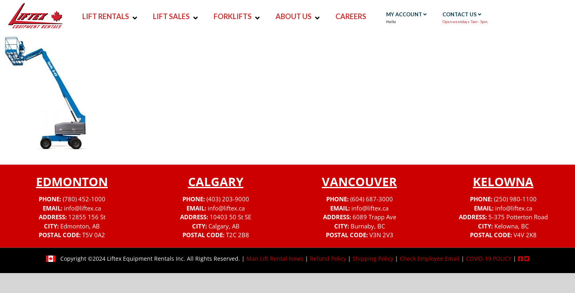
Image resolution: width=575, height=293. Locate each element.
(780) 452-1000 (84, 199)
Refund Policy (328, 258)
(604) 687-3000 (371, 199)
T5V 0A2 (93, 235)
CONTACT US (461, 14)
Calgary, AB (224, 226)
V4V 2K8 (525, 235)
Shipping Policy (373, 258)
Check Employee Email (430, 258)
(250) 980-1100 (515, 199)
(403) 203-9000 (227, 199)
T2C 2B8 (237, 235)
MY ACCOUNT (406, 14)
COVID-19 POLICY (489, 258)
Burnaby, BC (368, 226)
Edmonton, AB (80, 226)
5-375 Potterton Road (518, 217)
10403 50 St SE (230, 217)
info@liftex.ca (82, 208)
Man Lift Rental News (274, 258)
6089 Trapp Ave (374, 217)
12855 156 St (86, 217)
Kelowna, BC (511, 226)
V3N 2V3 (381, 235)
